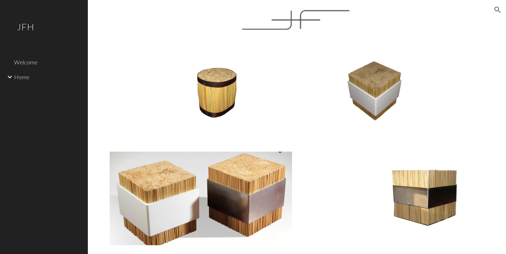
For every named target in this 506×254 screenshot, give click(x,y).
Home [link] (22, 77)
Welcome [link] (26, 62)
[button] (497, 9)
